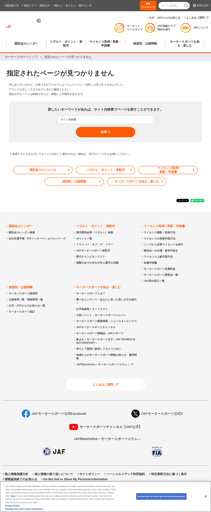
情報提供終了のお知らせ (21, 479)
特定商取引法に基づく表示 (169, 474)
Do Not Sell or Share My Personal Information (76, 479)
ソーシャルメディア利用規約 (125, 474)
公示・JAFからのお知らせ (164, 17)
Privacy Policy (12, 508)
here (13, 498)
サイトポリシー (89, 474)
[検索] (186, 5)
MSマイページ (148, 5)
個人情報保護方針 (16, 474)
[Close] (205, 499)
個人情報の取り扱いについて (54, 474)
